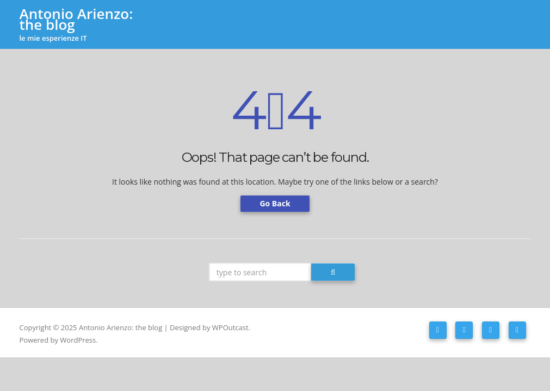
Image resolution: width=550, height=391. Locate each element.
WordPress (78, 340)
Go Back (274, 203)
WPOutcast (230, 327)
